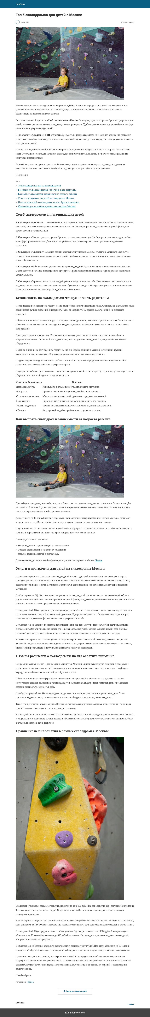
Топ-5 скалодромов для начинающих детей (39, 185)
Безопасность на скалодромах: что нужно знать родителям (47, 190)
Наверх (131, 1004)
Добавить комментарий (75, 991)
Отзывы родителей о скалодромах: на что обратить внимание (48, 202)
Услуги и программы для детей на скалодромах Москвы (46, 198)
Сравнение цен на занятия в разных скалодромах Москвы (46, 206)
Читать (98, 560)
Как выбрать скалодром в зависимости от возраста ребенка (47, 194)
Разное (30, 982)
